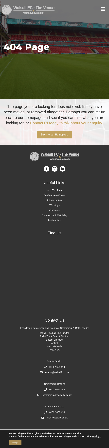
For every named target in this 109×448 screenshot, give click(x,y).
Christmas (54, 210)
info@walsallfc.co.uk (57, 417)
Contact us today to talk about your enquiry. (66, 123)
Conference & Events (54, 195)
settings (96, 436)
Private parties (54, 200)
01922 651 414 (57, 412)
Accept (15, 442)
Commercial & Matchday (54, 215)
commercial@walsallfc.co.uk (57, 395)
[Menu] (103, 9)
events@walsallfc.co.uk (57, 372)
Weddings (54, 205)
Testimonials (54, 220)
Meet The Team (55, 190)
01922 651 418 (57, 367)
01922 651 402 (57, 389)
